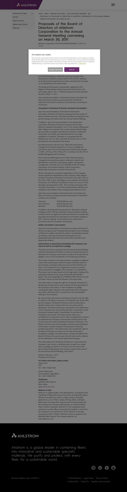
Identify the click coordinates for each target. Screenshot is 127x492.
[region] (64, 62)
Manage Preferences (55, 69)
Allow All (72, 69)
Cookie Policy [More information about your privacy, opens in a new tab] (82, 63)
